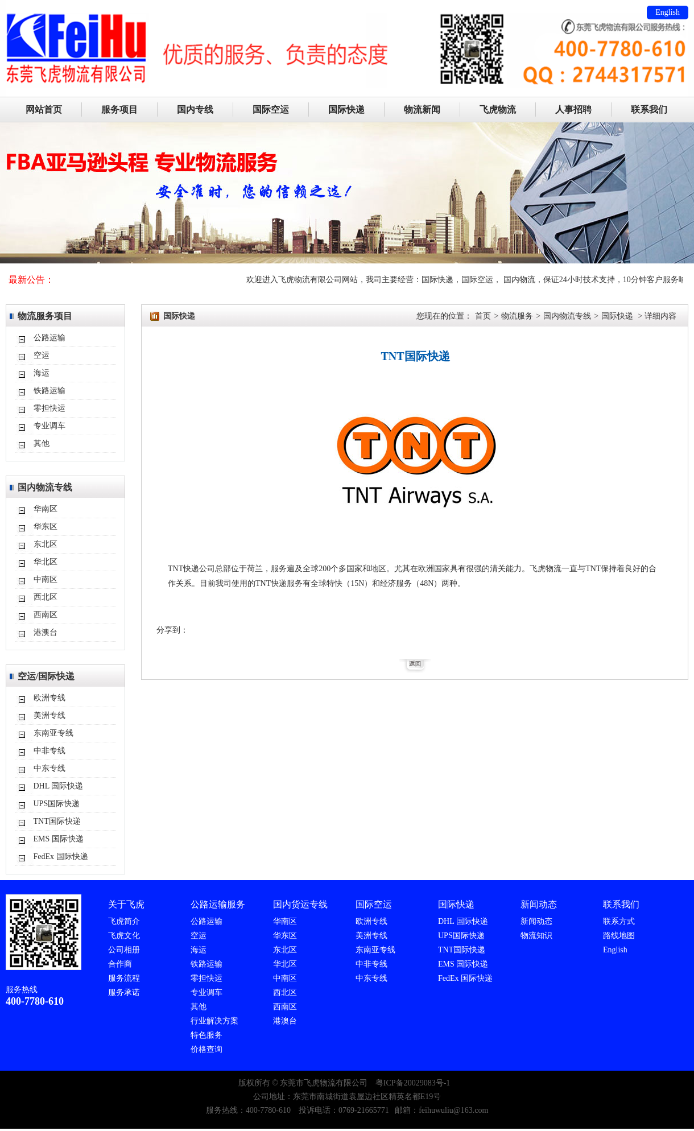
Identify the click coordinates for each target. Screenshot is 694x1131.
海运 (41, 373)
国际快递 (346, 109)
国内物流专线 (567, 316)
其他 (41, 443)
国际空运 (271, 109)
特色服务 (206, 1035)
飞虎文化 (124, 935)
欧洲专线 (49, 698)
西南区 (45, 614)
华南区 (45, 509)
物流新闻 (422, 109)
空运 (41, 355)
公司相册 (124, 950)
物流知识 (536, 935)
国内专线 (195, 109)
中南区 (45, 579)
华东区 (45, 526)
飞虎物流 (498, 109)
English (667, 12)
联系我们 (649, 109)
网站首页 (44, 109)
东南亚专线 (53, 733)
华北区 (45, 562)
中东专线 (49, 768)
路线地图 (619, 935)
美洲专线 (49, 715)
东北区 (45, 544)
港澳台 (45, 632)
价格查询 (206, 1049)
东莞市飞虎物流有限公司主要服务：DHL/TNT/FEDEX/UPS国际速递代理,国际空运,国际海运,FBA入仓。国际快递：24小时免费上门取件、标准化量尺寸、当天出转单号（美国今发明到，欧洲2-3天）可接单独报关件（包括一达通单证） (347, 14)
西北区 (45, 597)
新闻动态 (536, 921)
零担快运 (49, 408)
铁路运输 (49, 390)
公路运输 (49, 337)
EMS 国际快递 (59, 839)
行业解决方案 (214, 1021)
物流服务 (517, 316)
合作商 (120, 964)
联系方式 (619, 921)
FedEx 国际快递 (61, 856)
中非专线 (49, 750)
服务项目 (119, 109)
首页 (483, 316)
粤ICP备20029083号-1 (412, 1083)
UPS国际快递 (57, 803)
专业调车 (49, 426)
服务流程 (124, 978)
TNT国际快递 (57, 821)
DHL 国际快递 (59, 786)
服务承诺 (124, 992)
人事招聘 (573, 109)
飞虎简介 (124, 921)
